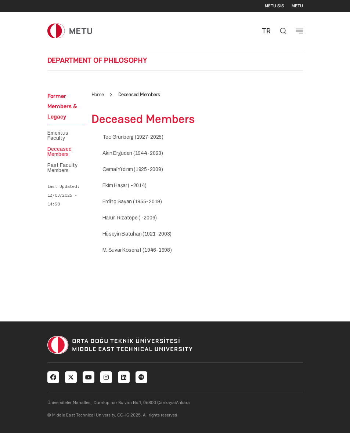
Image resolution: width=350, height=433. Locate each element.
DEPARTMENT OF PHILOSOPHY (97, 60)
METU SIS (274, 6)
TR (266, 31)
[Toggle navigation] (299, 31)
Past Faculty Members (62, 168)
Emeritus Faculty (57, 136)
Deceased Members (59, 152)
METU (297, 6)
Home (97, 94)
